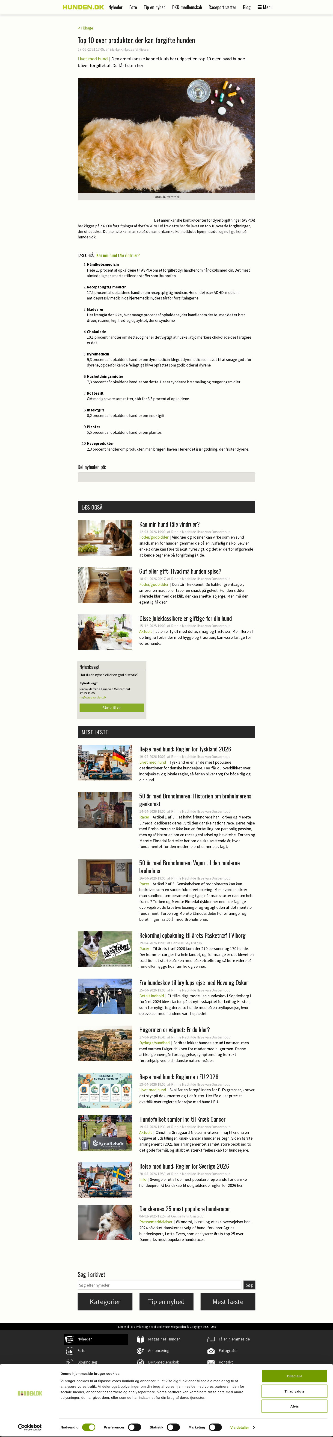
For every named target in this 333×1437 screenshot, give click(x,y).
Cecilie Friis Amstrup (187, 1216)
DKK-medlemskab (187, 7)
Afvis (294, 1407)
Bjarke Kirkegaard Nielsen (130, 49)
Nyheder (116, 7)
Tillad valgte (294, 1392)
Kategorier (105, 1301)
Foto (133, 7)
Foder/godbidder (154, 537)
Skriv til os (111, 707)
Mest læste (228, 1301)
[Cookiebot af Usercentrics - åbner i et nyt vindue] (30, 1428)
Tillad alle (294, 1376)
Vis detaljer (239, 1428)
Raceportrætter (222, 7)
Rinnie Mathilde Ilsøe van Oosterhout (200, 531)
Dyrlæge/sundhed (154, 1042)
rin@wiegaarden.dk (93, 697)
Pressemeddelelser (155, 1221)
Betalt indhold (151, 995)
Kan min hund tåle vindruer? (118, 255)
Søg (249, 1285)
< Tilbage (85, 28)
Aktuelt (145, 631)
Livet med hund (93, 59)
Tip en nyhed (155, 7)
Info (142, 1179)
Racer (144, 817)
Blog (247, 7)
